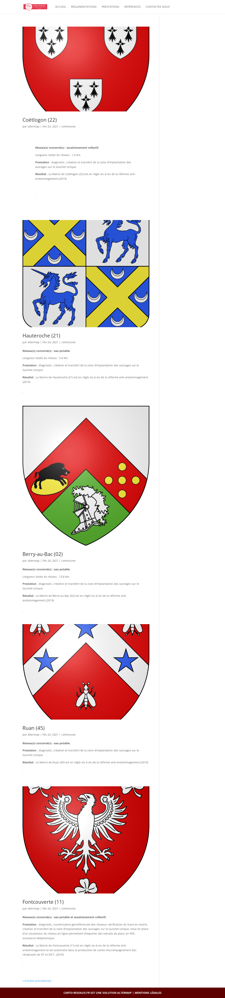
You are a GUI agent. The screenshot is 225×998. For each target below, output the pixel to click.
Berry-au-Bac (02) (43, 553)
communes (68, 126)
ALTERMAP (124, 993)
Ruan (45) (34, 727)
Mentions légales (148, 993)
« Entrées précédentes (37, 981)
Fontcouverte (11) (43, 901)
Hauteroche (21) (41, 335)
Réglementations (84, 6)
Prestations (110, 6)
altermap (33, 126)
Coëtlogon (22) (40, 119)
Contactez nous (158, 6)
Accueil (60, 6)
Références (132, 6)
